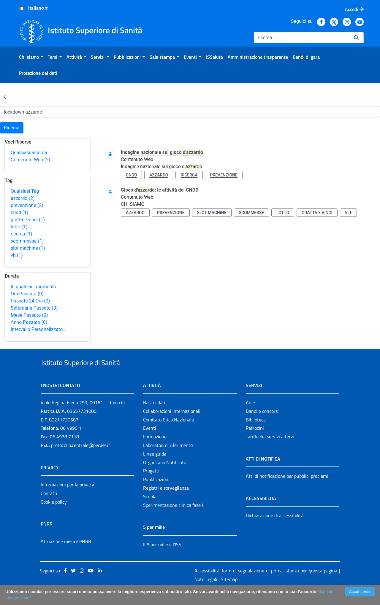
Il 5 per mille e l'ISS (162, 558)
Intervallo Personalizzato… (38, 329)
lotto (19, 227)
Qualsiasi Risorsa (29, 152)
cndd (19, 212)
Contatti (49, 506)
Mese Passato (29, 315)
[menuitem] (31, 57)
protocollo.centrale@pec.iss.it (80, 458)
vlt (17, 255)
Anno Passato (29, 322)
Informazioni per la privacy (67, 498)
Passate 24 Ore (30, 301)
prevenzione (27, 205)
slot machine (28, 248)
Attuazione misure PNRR (66, 554)
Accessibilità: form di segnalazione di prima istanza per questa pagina (265, 584)
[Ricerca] (301, 37)
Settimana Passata (34, 308)
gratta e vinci (28, 219)
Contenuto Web (30, 160)
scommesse (27, 241)
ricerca (21, 234)
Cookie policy (54, 515)
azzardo (23, 198)
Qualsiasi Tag (25, 191)
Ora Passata (27, 294)
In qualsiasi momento (33, 286)
